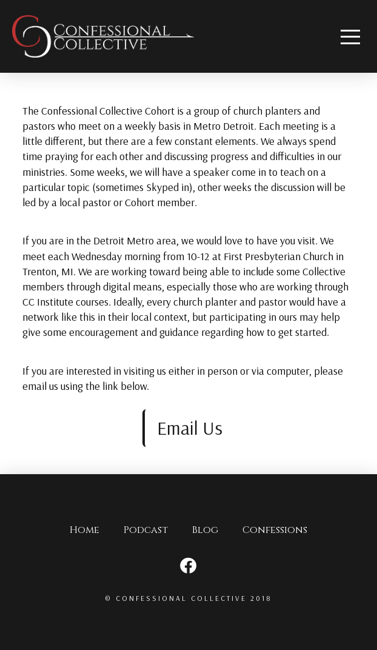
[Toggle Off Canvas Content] (350, 36)
